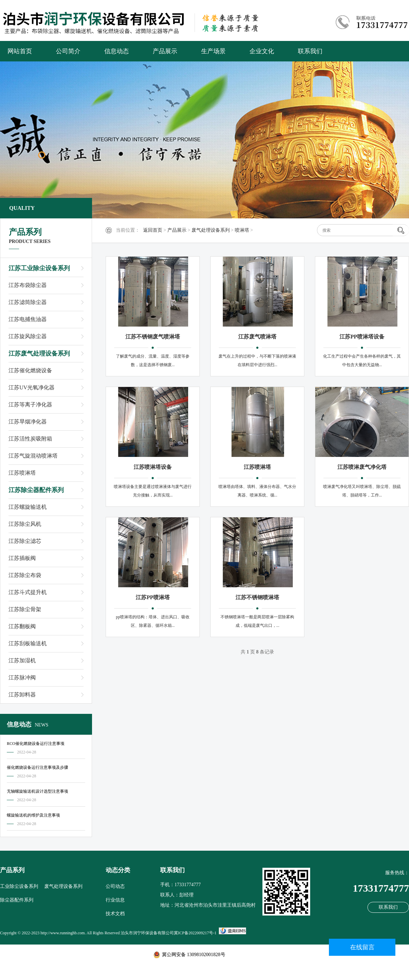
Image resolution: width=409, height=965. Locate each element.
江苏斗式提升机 (28, 592)
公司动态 (115, 886)
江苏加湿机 (22, 660)
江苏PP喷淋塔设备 (361, 337)
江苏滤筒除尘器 (28, 302)
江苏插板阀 (22, 558)
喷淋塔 (242, 230)
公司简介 (68, 51)
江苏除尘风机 (25, 524)
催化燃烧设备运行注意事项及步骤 (37, 767)
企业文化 (261, 51)
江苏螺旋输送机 (28, 507)
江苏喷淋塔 (22, 473)
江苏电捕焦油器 (28, 319)
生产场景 (213, 51)
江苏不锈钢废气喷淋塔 (152, 337)
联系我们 (310, 51)
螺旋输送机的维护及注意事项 (33, 815)
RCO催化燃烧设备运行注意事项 (35, 743)
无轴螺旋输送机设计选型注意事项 (37, 791)
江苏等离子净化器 (30, 404)
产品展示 (165, 51)
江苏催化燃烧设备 (30, 370)
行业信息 (115, 900)
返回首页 (152, 230)
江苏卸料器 (22, 694)
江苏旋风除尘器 (28, 336)
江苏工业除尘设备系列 (39, 268)
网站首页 (19, 51)
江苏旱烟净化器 (28, 421)
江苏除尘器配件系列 (36, 490)
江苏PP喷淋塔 (153, 597)
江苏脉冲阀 (22, 677)
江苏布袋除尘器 (28, 285)
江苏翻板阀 (22, 626)
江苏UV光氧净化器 (32, 387)
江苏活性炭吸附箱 (30, 439)
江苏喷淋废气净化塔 (362, 467)
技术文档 (115, 913)
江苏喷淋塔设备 (153, 467)
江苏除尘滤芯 (25, 541)
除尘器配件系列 (16, 900)
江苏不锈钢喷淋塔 (257, 597)
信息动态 (116, 51)
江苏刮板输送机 (28, 643)
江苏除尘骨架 (25, 609)
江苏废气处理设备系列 (39, 353)
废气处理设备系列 (211, 230)
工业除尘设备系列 (19, 886)
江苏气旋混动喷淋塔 (33, 456)
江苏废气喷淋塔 (257, 337)
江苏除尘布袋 (25, 575)
